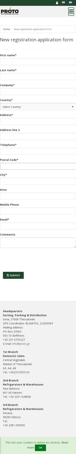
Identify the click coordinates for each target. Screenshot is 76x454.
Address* (6, 115)
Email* (4, 219)
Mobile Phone (9, 204)
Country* (6, 100)
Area (3, 189)
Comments (7, 234)
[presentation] (29, 260)
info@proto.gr (21, 344)
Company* (7, 85)
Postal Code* (9, 160)
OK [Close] (40, 447)
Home (6, 29)
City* (3, 175)
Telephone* (8, 145)
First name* (8, 55)
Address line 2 (10, 130)
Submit (13, 275)
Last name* (8, 70)
